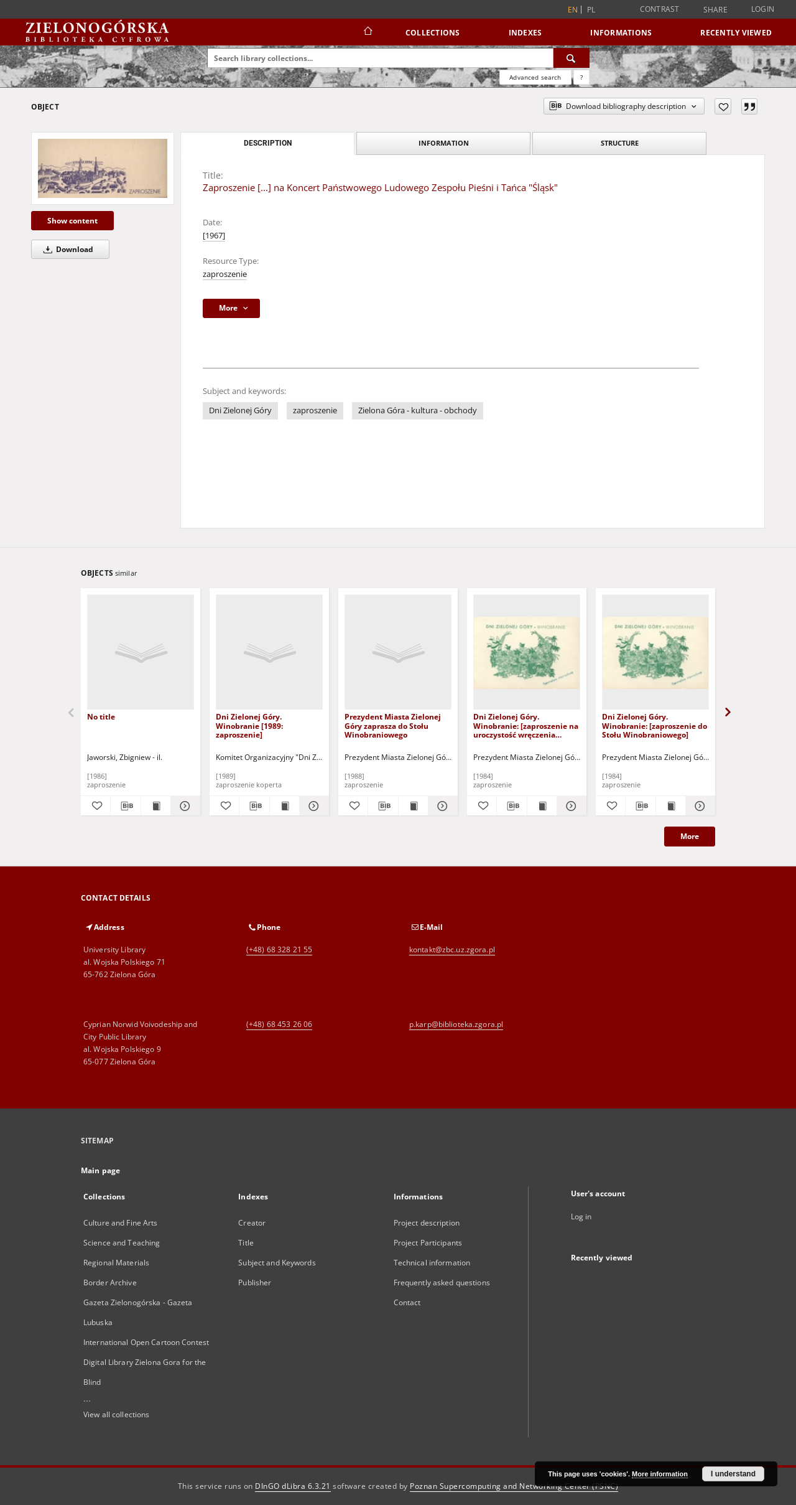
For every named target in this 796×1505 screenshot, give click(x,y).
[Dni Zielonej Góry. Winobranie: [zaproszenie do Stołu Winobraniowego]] (655, 652)
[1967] (214, 235)
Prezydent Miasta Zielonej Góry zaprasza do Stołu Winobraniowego (393, 725)
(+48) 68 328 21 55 (279, 949)
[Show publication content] (155, 806)
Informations (621, 32)
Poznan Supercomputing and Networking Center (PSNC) (514, 1486)
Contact (407, 1302)
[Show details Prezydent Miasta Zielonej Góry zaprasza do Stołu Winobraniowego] (441, 806)
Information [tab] (444, 143)
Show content (72, 220)
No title (101, 716)
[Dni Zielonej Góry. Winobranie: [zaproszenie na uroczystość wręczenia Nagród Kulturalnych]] (527, 652)
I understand (733, 1474)
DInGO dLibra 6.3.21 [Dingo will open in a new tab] (293, 1486)
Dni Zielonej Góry (240, 410)
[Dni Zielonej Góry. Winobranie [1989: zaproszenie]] (269, 652)
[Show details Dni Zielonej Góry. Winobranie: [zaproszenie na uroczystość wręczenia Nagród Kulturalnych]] (570, 806)
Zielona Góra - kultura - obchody (417, 410)
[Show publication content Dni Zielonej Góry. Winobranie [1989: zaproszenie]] (284, 806)
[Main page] (367, 32)
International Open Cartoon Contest (146, 1342)
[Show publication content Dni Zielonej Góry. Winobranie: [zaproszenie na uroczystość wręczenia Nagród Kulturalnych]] (542, 806)
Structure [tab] (620, 143)
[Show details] (183, 806)
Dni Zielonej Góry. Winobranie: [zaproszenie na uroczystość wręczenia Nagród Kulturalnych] (525, 725)
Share (715, 10)
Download (66, 249)
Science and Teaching (121, 1242)
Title (246, 1242)
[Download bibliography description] (125, 806)
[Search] (571, 58)
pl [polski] (591, 10)
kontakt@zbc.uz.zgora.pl (452, 949)
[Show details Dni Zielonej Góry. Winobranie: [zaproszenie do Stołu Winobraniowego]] (698, 806)
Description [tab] (268, 143)
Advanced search (535, 77)
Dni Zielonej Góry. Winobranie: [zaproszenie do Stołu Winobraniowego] (654, 725)
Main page (100, 1170)
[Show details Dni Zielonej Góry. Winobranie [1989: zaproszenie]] (312, 806)
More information (660, 1474)
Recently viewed (736, 32)
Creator (252, 1222)
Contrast (660, 9)
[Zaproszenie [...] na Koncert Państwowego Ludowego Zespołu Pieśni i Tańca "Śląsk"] (102, 168)
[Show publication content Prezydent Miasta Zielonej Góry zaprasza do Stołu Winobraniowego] (413, 806)
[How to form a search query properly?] (581, 77)
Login (762, 9)
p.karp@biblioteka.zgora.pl (456, 1024)
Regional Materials (116, 1262)
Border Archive (110, 1282)
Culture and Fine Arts (120, 1222)
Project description (427, 1222)
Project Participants (428, 1242)
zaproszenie (225, 274)
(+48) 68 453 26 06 (279, 1024)
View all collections (116, 1414)
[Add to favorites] (723, 106)
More (689, 836)
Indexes (525, 32)
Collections (432, 32)
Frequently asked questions (442, 1282)
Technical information (432, 1262)
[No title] (140, 652)
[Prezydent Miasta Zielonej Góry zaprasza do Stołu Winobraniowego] (398, 652)
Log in (581, 1216)
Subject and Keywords (276, 1262)
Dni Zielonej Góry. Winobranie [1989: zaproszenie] (249, 725)
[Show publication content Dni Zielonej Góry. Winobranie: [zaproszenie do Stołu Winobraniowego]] (670, 806)
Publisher (254, 1282)
